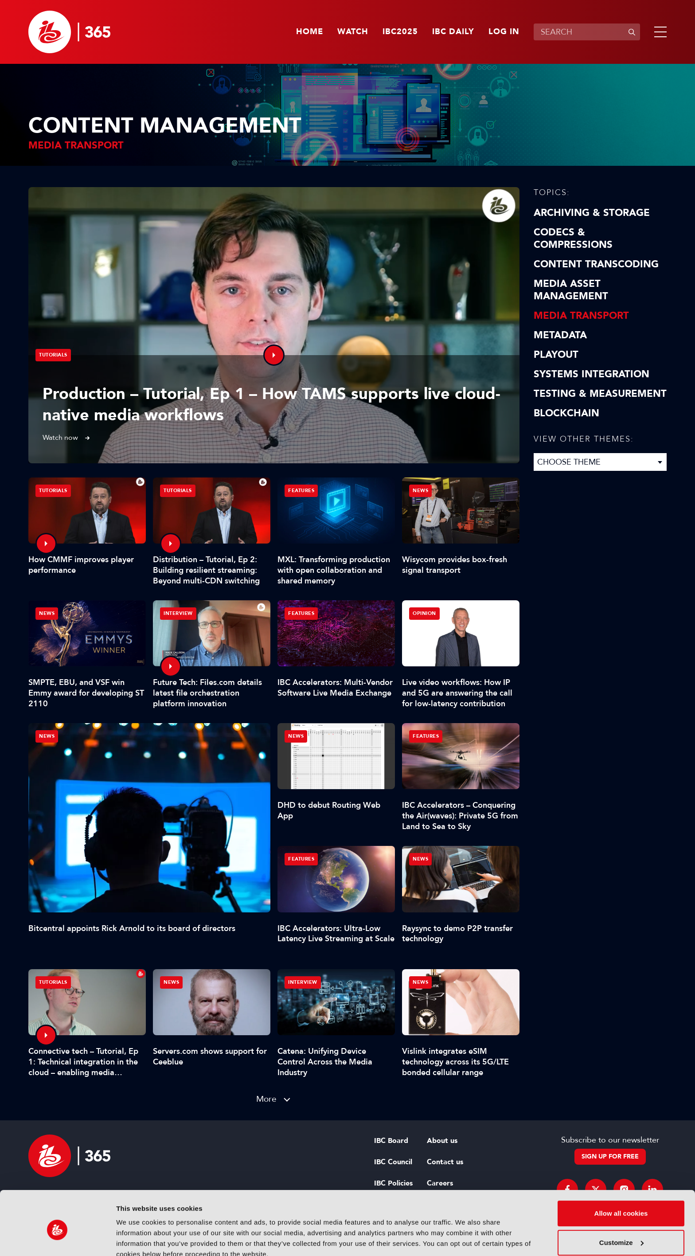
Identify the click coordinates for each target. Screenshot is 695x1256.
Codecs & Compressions (573, 238)
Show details (136, 1238)
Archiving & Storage (592, 212)
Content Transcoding (596, 264)
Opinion (424, 613)
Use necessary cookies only (621, 1231)
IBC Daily (453, 31)
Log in (503, 31)
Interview (178, 613)
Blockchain (566, 413)
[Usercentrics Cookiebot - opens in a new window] (57, 1238)
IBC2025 (400, 31)
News (47, 736)
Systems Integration (591, 374)
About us (442, 1141)
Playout (556, 354)
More (266, 1098)
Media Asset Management (571, 290)
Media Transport (581, 315)
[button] (659, 32)
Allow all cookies (621, 1173)
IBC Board (391, 1141)
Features (301, 490)
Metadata (560, 335)
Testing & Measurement (600, 393)
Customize (621, 1202)
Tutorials (53, 355)
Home (309, 31)
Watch (352, 31)
